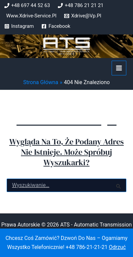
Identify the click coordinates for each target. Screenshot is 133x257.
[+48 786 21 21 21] (80, 5)
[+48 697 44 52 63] (27, 5)
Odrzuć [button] (117, 247)
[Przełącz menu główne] (119, 68)
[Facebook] (56, 26)
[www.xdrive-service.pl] (30, 16)
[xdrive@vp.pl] (82, 16)
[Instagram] (19, 26)
